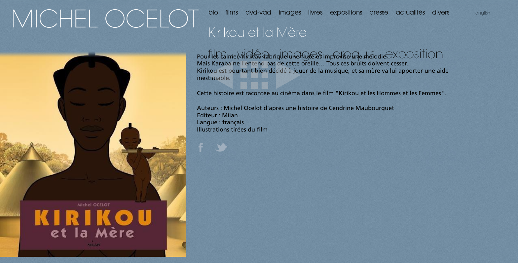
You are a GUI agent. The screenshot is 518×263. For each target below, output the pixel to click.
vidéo (253, 53)
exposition (414, 53)
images (301, 53)
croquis (354, 53)
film (217, 53)
